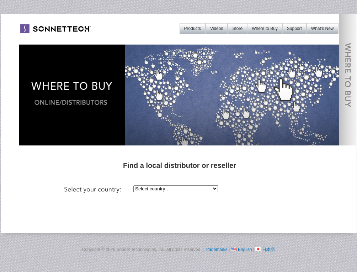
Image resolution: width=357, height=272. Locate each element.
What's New (322, 28)
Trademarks (216, 249)
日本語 (268, 249)
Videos (216, 28)
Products (192, 28)
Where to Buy (265, 28)
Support (294, 28)
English (245, 249)
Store (237, 28)
